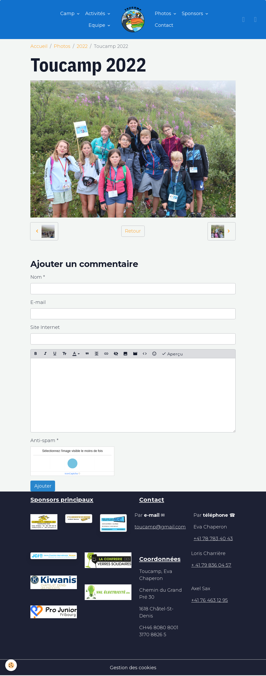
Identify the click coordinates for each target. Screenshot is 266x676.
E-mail (38, 302)
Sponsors (193, 13)
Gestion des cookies (133, 668)
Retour (133, 231)
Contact (164, 25)
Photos (163, 13)
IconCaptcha (71, 473)
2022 (82, 46)
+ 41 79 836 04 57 (211, 565)
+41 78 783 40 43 (213, 538)
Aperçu (172, 354)
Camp (68, 13)
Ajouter (42, 486)
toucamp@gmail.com (160, 527)
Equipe (98, 25)
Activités (96, 13)
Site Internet (45, 327)
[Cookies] (11, 665)
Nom (36, 277)
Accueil (39, 46)
